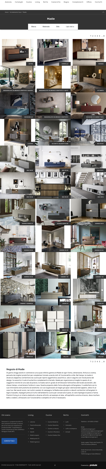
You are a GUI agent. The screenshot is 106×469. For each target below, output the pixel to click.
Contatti (98, 2)
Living (37, 2)
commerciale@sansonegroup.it (91, 433)
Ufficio (89, 2)
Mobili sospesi (34, 435)
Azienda (8, 2)
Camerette (55, 2)
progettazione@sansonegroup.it (91, 435)
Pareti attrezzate (35, 425)
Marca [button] (33, 27)
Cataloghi (19, 2)
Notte (45, 2)
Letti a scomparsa (71, 428)
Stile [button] (57, 27)
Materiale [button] (46, 27)
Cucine (29, 2)
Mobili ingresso (35, 442)
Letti (67, 422)
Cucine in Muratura (54, 432)
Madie (24, 12)
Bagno (66, 2)
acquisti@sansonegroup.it (89, 437)
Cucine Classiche (53, 425)
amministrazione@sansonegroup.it (92, 431)
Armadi (68, 432)
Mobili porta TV (34, 438)
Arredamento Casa (15, 12)
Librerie (32, 422)
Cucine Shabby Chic (54, 435)
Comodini (68, 425)
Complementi (77, 2)
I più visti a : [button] (70, 27)
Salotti (32, 432)
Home (6, 12)
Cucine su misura (53, 428)
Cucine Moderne (53, 422)
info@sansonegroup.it (88, 429)
